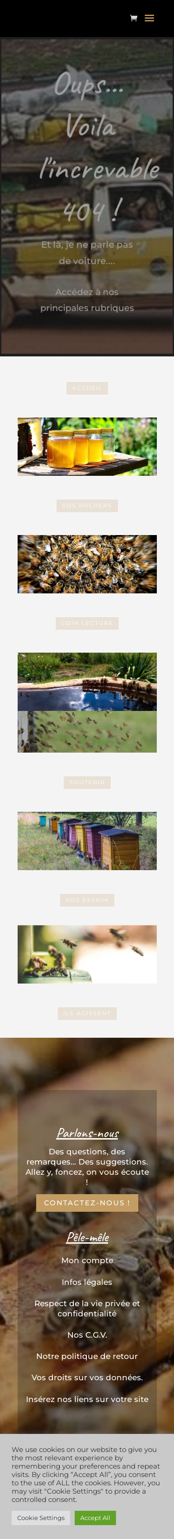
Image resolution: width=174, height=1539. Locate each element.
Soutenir (87, 782)
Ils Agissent (87, 1012)
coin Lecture (87, 622)
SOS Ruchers (87, 505)
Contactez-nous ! (87, 1202)
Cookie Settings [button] (40, 1517)
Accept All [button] (95, 1517)
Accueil (87, 387)
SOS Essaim (87, 564)
